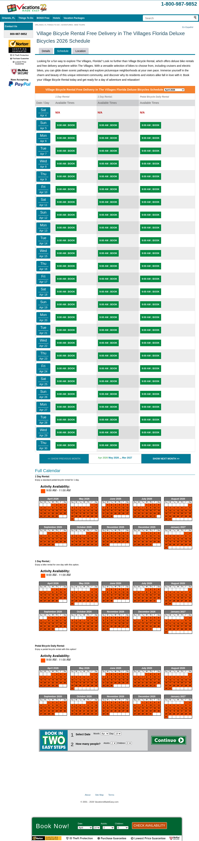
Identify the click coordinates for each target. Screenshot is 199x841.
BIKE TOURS (79, 25)
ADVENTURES (67, 25)
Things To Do (25, 18)
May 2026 (113, 457)
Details (46, 51)
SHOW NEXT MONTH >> (166, 458)
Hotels (56, 18)
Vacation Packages (74, 18)
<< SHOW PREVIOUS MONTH (64, 458)
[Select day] (117, 733)
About (88, 795)
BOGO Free (43, 18)
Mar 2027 (127, 457)
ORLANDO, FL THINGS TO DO (47, 25)
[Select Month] (105, 733)
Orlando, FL (8, 18)
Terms (111, 795)
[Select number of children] (129, 743)
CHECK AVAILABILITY (149, 825)
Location (80, 51)
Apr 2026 (103, 457)
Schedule (62, 51)
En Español (187, 27)
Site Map (99, 795)
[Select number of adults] (113, 743)
